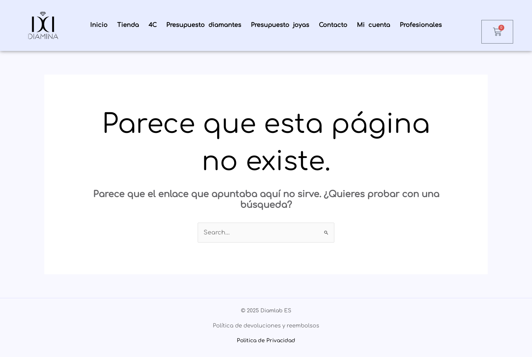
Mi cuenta (373, 25)
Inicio (99, 25)
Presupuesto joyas (280, 25)
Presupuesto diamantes (203, 25)
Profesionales (421, 25)
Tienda (128, 25)
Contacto (333, 25)
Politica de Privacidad (266, 340)
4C (153, 25)
